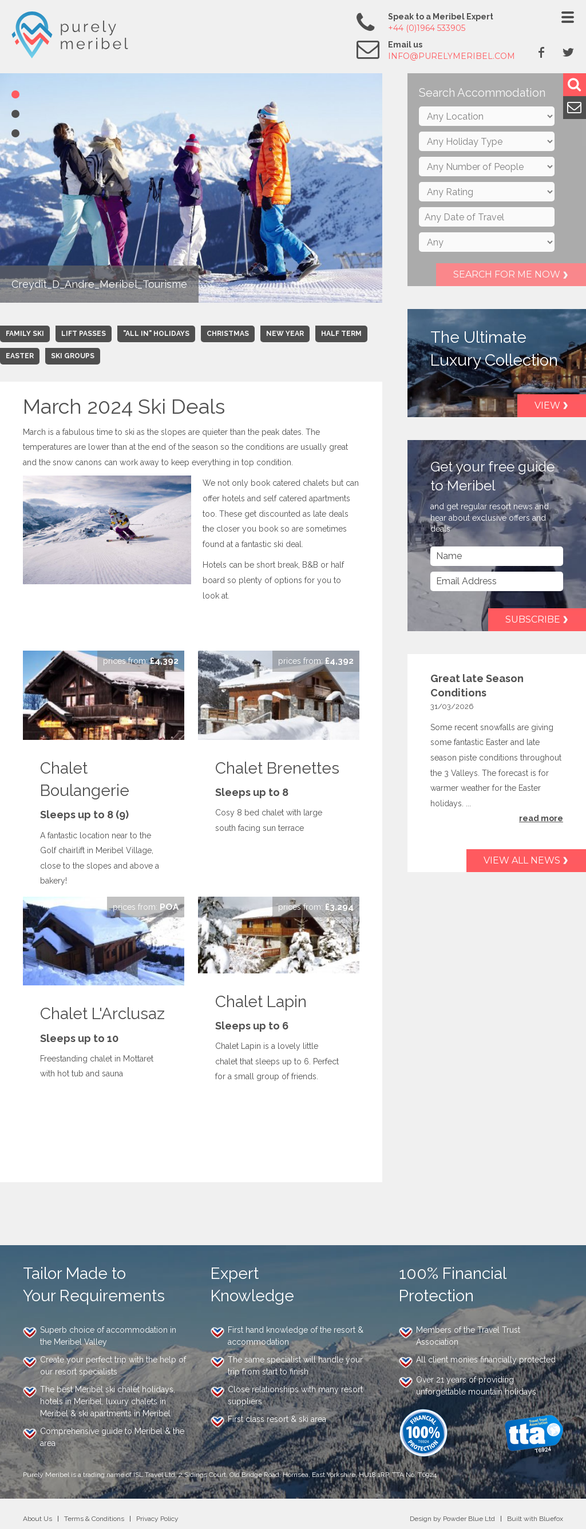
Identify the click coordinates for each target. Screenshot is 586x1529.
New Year (285, 334)
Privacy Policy (157, 1519)
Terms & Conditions (94, 1519)
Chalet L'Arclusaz (102, 1013)
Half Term (341, 334)
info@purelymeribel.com (451, 56)
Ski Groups (72, 356)
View (547, 405)
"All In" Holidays (156, 334)
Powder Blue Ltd (469, 1519)
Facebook (541, 52)
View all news (522, 860)
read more (541, 818)
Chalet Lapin (261, 1001)
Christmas (228, 334)
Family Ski (25, 334)
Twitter (568, 52)
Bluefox (551, 1519)
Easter (20, 356)
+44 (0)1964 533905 (426, 28)
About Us (37, 1519)
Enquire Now (140, 661)
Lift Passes (83, 334)
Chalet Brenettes (277, 768)
